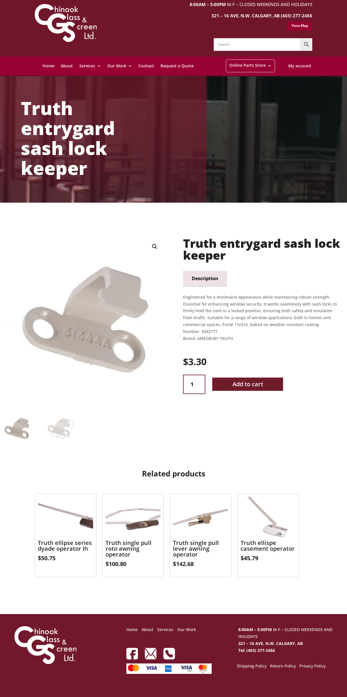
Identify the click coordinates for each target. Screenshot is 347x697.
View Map (299, 25)
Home (48, 66)
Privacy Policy (312, 666)
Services (87, 66)
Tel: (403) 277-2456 (256, 650)
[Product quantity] (194, 384)
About (67, 66)
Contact (146, 66)
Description (205, 278)
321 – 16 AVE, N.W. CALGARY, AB (270, 643)
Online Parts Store (247, 65)
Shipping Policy (252, 666)
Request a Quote (177, 66)
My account (299, 66)
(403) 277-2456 (296, 16)
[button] (154, 246)
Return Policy (283, 666)
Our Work (116, 66)
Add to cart (247, 384)
